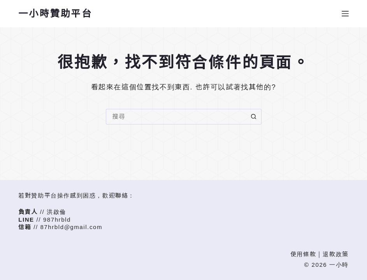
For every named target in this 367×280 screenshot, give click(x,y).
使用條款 (303, 254)
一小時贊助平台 (55, 13)
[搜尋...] (176, 116)
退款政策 (335, 254)
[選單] (345, 13)
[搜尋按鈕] (254, 116)
